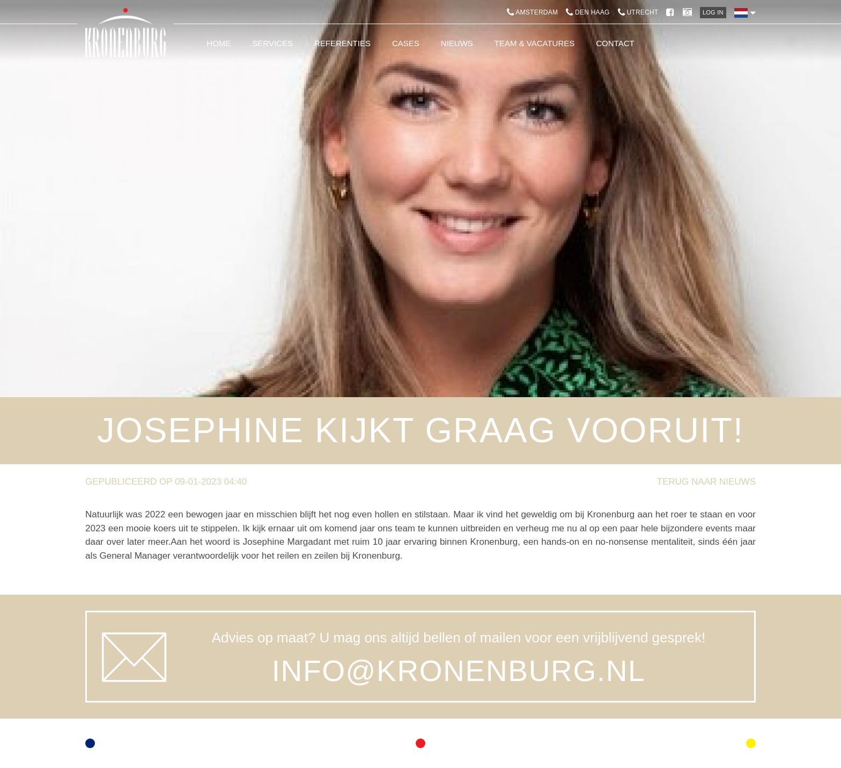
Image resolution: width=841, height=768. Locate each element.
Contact (615, 43)
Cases (405, 43)
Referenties (342, 43)
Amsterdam (532, 12)
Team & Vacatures (534, 43)
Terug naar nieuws (706, 482)
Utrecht (638, 12)
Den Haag (587, 12)
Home (218, 43)
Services (272, 43)
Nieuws (457, 43)
